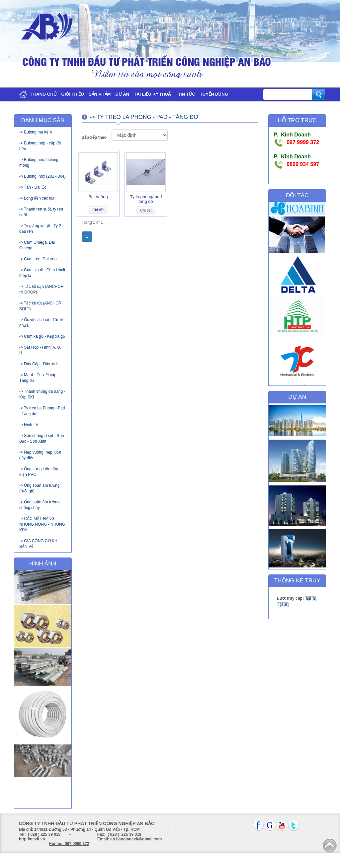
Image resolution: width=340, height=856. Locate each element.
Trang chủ (36, 94)
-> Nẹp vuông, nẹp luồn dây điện (40, 455)
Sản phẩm (100, 94)
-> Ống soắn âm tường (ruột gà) (39, 488)
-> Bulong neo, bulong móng (38, 162)
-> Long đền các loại (37, 198)
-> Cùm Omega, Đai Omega (37, 245)
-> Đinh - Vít (30, 424)
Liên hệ (24, 107)
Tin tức (186, 94)
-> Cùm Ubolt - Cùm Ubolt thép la (42, 273)
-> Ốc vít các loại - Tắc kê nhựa (41, 322)
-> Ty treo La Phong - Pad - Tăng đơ (42, 411)
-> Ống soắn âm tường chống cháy (39, 505)
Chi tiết (98, 210)
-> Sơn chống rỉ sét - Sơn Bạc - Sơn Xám (41, 438)
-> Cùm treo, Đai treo (37, 259)
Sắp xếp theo (94, 137)
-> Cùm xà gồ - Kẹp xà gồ (42, 336)
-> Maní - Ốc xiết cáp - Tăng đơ (39, 378)
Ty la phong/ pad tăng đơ (146, 199)
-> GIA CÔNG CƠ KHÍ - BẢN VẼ (40, 544)
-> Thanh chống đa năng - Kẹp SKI (42, 394)
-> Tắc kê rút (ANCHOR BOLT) (40, 306)
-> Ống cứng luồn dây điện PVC (38, 472)
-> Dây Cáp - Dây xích (38, 364)
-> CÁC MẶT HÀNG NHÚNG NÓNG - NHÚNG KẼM (42, 524)
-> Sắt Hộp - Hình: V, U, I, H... (42, 350)
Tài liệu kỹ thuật (153, 94)
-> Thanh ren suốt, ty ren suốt (41, 212)
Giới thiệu (72, 94)
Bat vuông (98, 196)
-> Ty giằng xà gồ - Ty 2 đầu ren (40, 228)
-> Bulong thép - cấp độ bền (40, 146)
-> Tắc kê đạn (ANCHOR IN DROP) (41, 289)
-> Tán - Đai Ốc (32, 187)
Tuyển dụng (214, 94)
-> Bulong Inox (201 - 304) (42, 176)
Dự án (122, 94)
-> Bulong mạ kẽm (35, 132)
